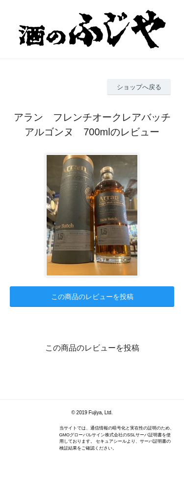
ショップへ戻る (139, 87)
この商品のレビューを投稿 (92, 297)
